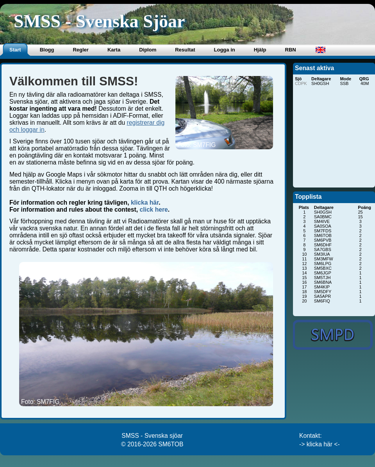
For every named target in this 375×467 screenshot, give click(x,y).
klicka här (145, 202)
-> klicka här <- (319, 444)
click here (153, 209)
